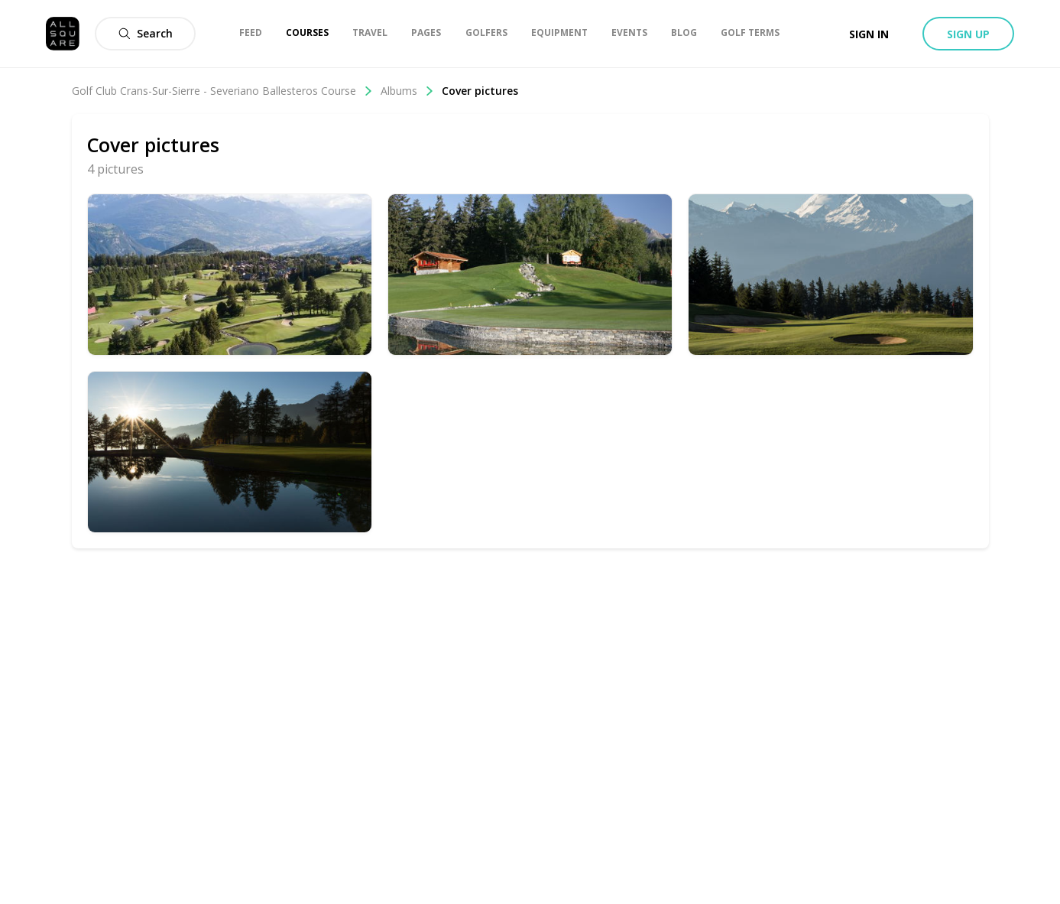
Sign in (869, 34)
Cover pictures (480, 90)
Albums (407, 90)
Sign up (968, 34)
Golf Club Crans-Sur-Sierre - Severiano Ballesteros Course (222, 90)
